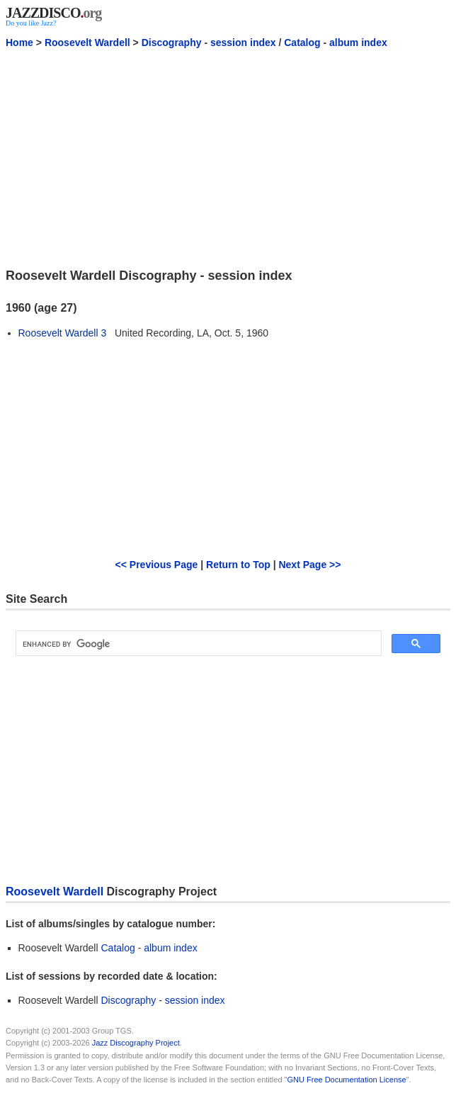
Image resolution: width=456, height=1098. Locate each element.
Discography (172, 42)
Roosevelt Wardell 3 (62, 333)
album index (358, 42)
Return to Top (238, 564)
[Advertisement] (228, 157)
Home (19, 42)
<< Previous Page (156, 564)
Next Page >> (309, 564)
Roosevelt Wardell (87, 42)
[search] (197, 644)
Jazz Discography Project (136, 1042)
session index (243, 42)
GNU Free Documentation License (346, 1079)
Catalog (302, 42)
